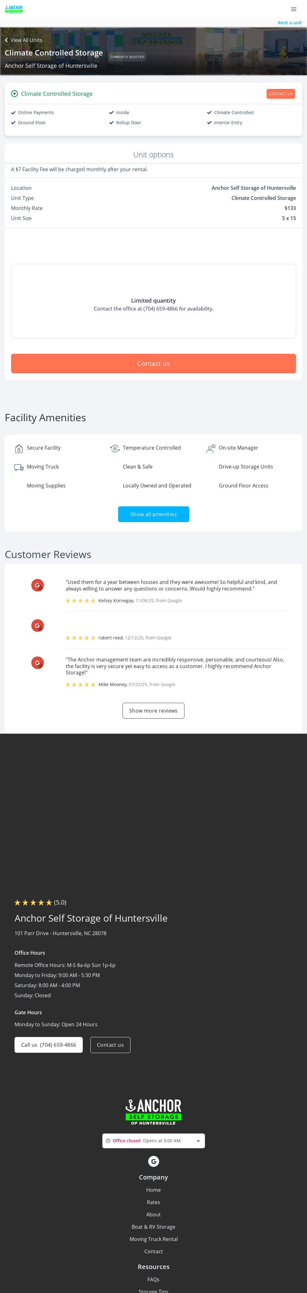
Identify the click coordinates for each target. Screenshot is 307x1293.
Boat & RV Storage (153, 1226)
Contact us (153, 363)
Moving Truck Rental (153, 1239)
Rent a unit (290, 23)
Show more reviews (153, 710)
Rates (153, 1202)
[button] (153, 1161)
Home (153, 1189)
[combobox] (153, 1140)
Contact (153, 1251)
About (153, 1214)
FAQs (153, 1279)
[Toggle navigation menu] (296, 9)
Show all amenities (153, 514)
